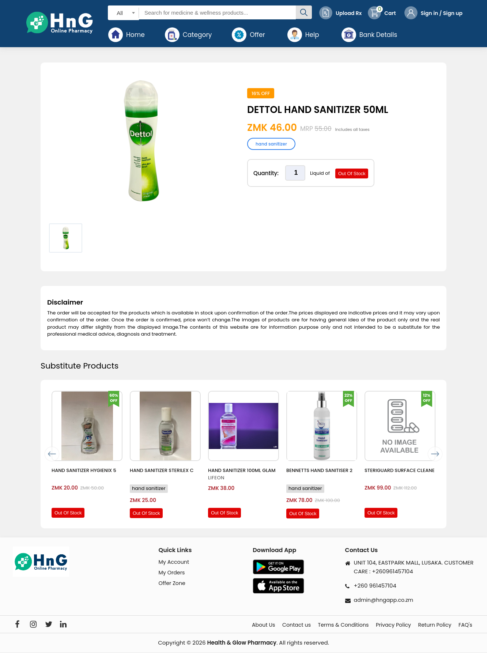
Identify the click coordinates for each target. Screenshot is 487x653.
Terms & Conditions (322, 625)
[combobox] (123, 12)
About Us (228, 625)
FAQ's (467, 625)
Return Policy (429, 625)
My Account (175, 562)
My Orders (172, 573)
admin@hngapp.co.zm (385, 600)
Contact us (268, 625)
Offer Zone (173, 584)
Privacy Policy (380, 625)
